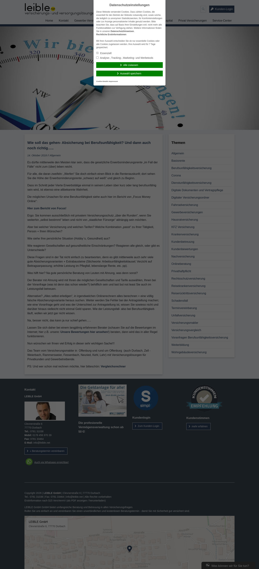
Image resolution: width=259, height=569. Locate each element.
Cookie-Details (102, 81)
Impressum (113, 81)
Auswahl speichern (130, 73)
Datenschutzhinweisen (122, 31)
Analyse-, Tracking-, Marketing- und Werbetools (124, 57)
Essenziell (104, 53)
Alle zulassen (130, 65)
